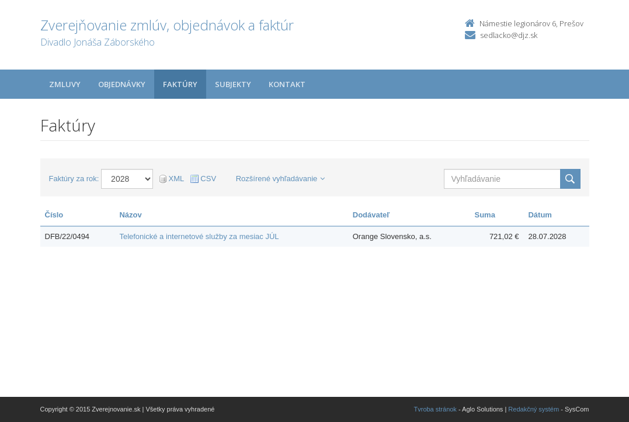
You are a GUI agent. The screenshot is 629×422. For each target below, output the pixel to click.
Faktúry (180, 84)
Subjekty (233, 84)
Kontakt (287, 84)
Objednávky (121, 84)
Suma (485, 214)
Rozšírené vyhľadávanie (280, 178)
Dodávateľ (371, 214)
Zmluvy (65, 84)
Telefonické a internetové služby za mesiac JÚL (199, 236)
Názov (130, 214)
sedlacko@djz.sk (508, 35)
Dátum (539, 214)
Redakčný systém (533, 409)
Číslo (54, 214)
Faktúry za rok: (74, 178)
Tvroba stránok (435, 409)
